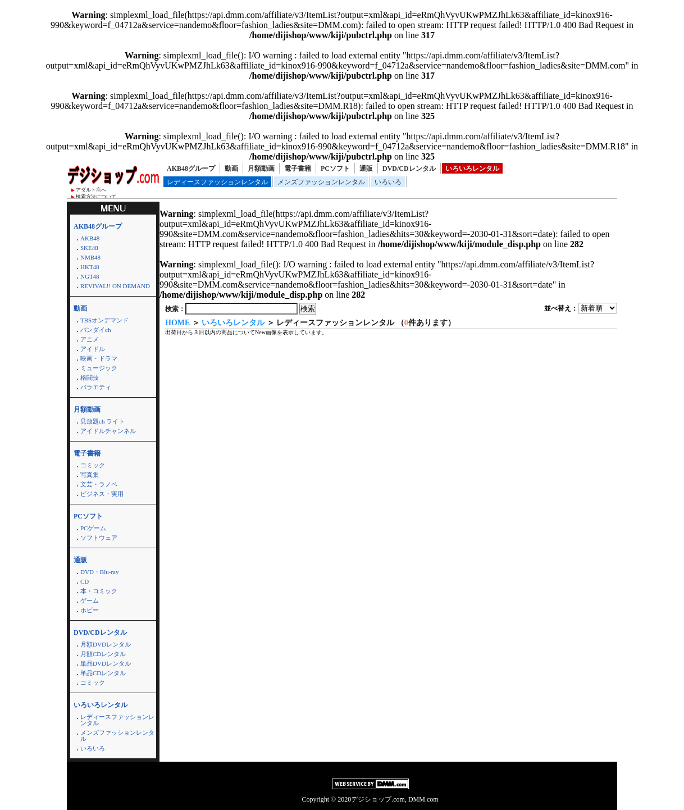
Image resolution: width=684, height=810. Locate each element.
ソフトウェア (98, 537)
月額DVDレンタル (105, 644)
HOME (177, 322)
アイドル (92, 348)
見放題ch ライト (102, 421)
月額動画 (261, 168)
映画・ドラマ (98, 358)
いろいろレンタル (472, 168)
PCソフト (335, 168)
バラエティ (95, 387)
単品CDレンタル (103, 673)
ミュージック (98, 368)
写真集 (89, 474)
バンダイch (95, 329)
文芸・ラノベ (98, 484)
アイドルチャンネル (108, 430)
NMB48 (90, 257)
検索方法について (96, 196)
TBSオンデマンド (104, 320)
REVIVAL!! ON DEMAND (115, 286)
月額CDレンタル (103, 653)
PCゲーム (93, 528)
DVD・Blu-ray (99, 571)
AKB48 (89, 238)
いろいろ (388, 182)
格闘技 (89, 377)
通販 (366, 168)
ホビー (89, 610)
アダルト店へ (91, 190)
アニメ (89, 339)
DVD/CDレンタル (409, 168)
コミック (92, 465)
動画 (231, 168)
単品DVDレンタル (105, 663)
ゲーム (89, 600)
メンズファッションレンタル (321, 182)
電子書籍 (297, 168)
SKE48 (89, 247)
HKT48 (89, 266)
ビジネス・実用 (102, 493)
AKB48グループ (191, 168)
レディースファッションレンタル (217, 182)
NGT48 (89, 276)
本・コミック (98, 591)
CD (84, 581)
